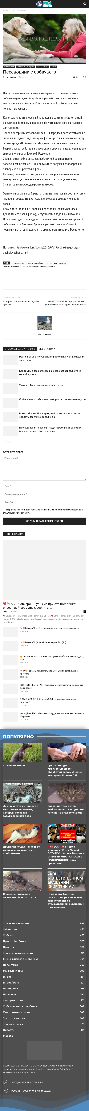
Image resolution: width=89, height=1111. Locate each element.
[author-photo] (44, 330)
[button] (5, 4)
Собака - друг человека (56, 263)
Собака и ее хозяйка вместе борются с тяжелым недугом (52, 399)
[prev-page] (5, 442)
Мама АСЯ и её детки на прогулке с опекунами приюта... (50, 628)
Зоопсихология (19, 10)
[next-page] (9, 442)
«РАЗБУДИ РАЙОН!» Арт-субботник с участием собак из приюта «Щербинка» (65, 303)
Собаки (53, 67)
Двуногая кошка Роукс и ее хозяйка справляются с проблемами (21, 850)
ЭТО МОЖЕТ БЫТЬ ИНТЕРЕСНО (20, 349)
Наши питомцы (42, 67)
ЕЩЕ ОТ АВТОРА (47, 349)
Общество (30, 67)
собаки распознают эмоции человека (39, 266)
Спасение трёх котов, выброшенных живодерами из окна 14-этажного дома (66, 809)
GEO (5, 611)
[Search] (85, 4)
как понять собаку (35, 263)
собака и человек (11, 266)
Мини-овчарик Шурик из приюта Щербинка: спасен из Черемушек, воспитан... (39, 605)
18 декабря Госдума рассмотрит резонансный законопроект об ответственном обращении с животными (66, 901)
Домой (6, 10)
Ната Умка (11, 77)
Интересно (21, 67)
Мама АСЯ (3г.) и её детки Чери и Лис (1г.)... (43, 642)
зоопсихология (18, 263)
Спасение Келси (14, 765)
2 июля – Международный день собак (41, 385)
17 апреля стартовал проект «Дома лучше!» (21, 303)
